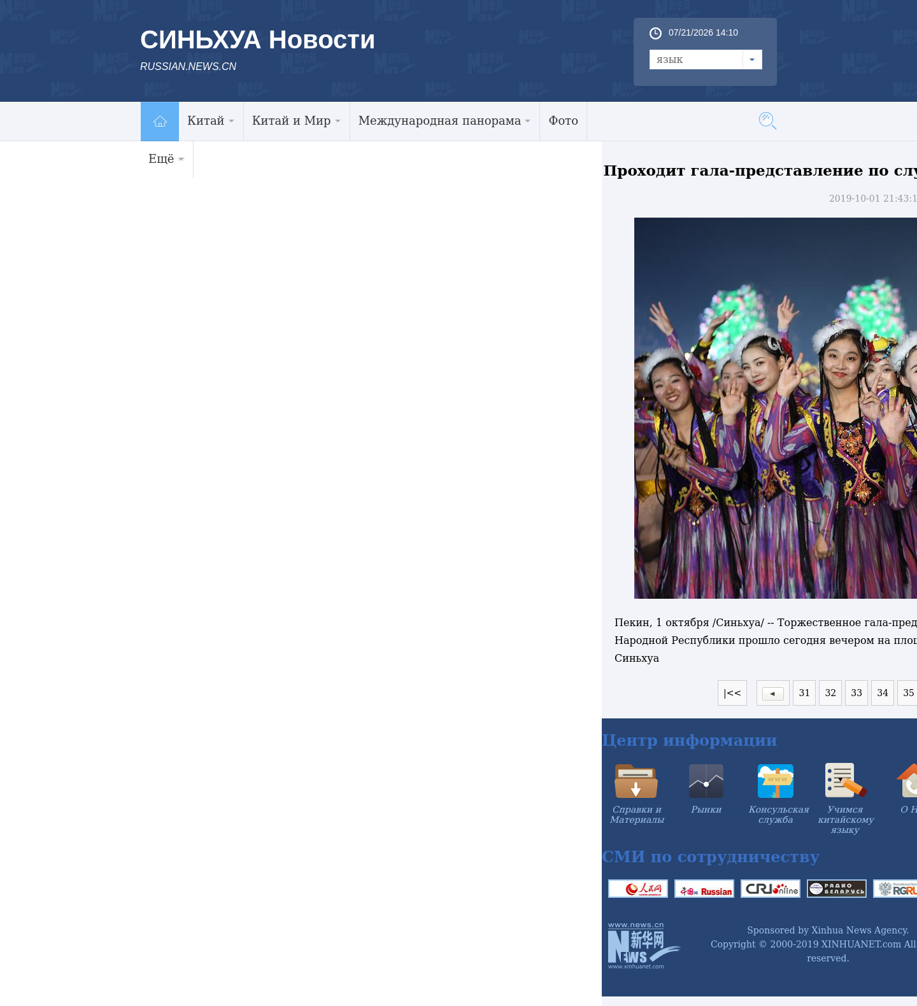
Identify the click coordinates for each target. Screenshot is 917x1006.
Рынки (706, 809)
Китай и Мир (296, 120)
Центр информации (690, 740)
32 (830, 693)
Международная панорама (445, 120)
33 (856, 693)
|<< (732, 693)
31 (804, 693)
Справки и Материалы (636, 814)
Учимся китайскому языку (846, 819)
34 (882, 693)
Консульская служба (778, 814)
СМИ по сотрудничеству (711, 857)
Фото (563, 120)
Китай (211, 120)
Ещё (166, 158)
